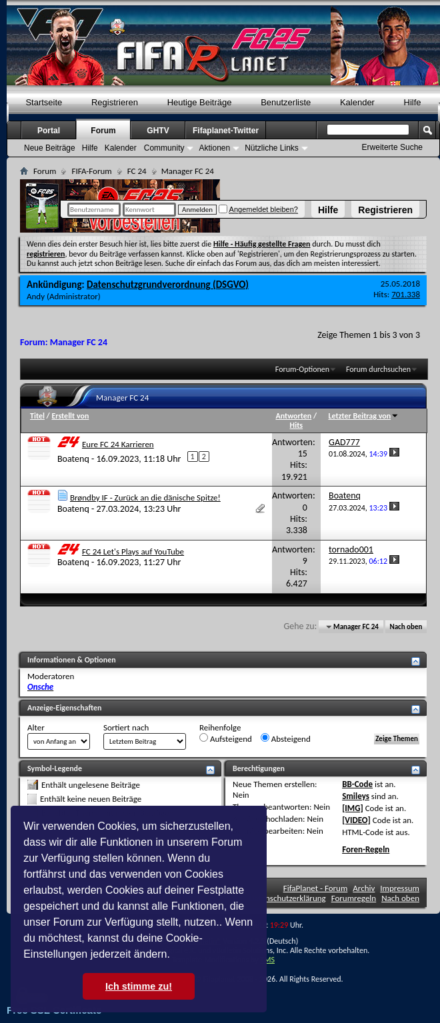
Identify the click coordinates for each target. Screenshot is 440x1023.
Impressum (399, 888)
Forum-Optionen (302, 369)
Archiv (364, 888)
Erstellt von (70, 416)
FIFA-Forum (91, 171)
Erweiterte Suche (392, 147)
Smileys (355, 796)
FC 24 (137, 171)
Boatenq (73, 458)
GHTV (158, 130)
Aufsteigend (225, 738)
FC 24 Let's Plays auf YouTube (133, 551)
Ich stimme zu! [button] (138, 986)
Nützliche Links (272, 148)
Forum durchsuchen (378, 369)
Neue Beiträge (49, 148)
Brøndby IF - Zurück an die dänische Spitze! (145, 498)
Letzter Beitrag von (364, 416)
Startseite (43, 102)
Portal (48, 130)
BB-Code (357, 784)
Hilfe (328, 210)
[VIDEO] (356, 820)
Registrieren (385, 210)
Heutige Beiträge (199, 102)
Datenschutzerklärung (287, 898)
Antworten (294, 416)
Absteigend (286, 738)
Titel (37, 416)
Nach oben (405, 626)
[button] (175, 956)
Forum (103, 130)
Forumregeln (354, 898)
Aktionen (214, 148)
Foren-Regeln (365, 849)
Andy (36, 296)
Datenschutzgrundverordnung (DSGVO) (168, 285)
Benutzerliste (286, 102)
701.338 (405, 294)
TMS (267, 959)
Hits (296, 425)
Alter (36, 727)
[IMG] (352, 808)
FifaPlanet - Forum (315, 888)
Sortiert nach (126, 727)
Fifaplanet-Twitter (226, 130)
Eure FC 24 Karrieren (118, 444)
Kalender (357, 102)
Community (164, 148)
